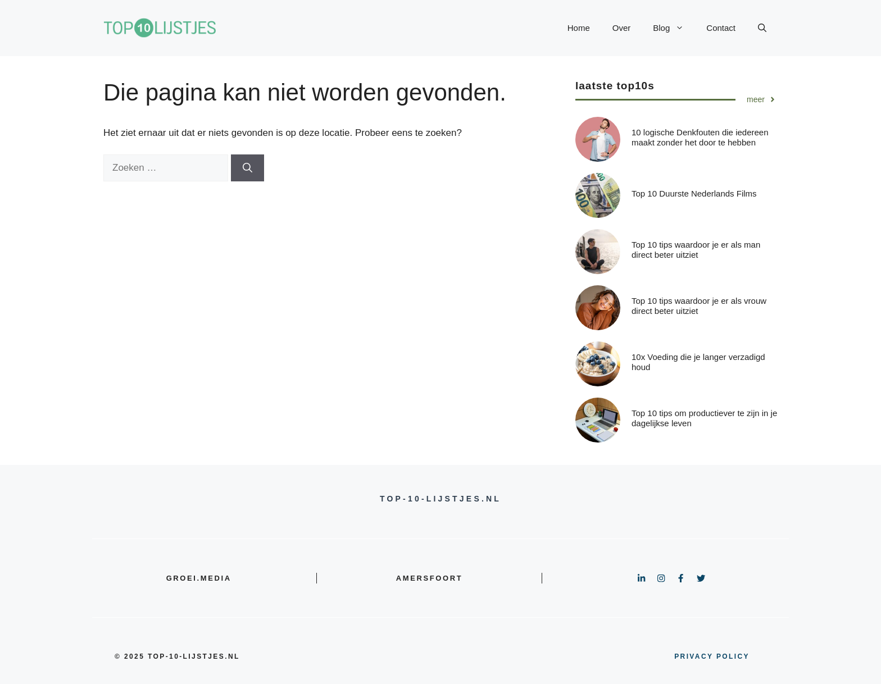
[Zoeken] (247, 167)
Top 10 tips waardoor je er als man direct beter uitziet (696, 249)
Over (621, 28)
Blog (674, 28)
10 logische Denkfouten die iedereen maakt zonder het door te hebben (700, 137)
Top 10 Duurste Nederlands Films (694, 193)
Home (578, 28)
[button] (762, 28)
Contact (720, 28)
